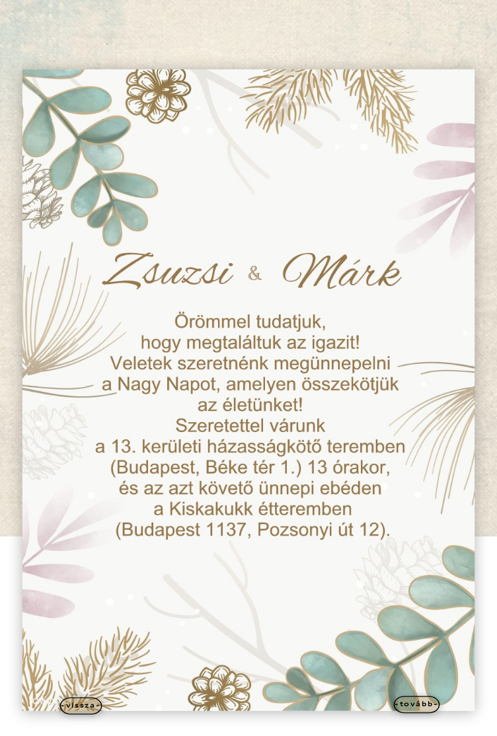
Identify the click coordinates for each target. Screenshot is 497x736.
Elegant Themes (227, 723)
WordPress (303, 723)
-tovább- (417, 704)
